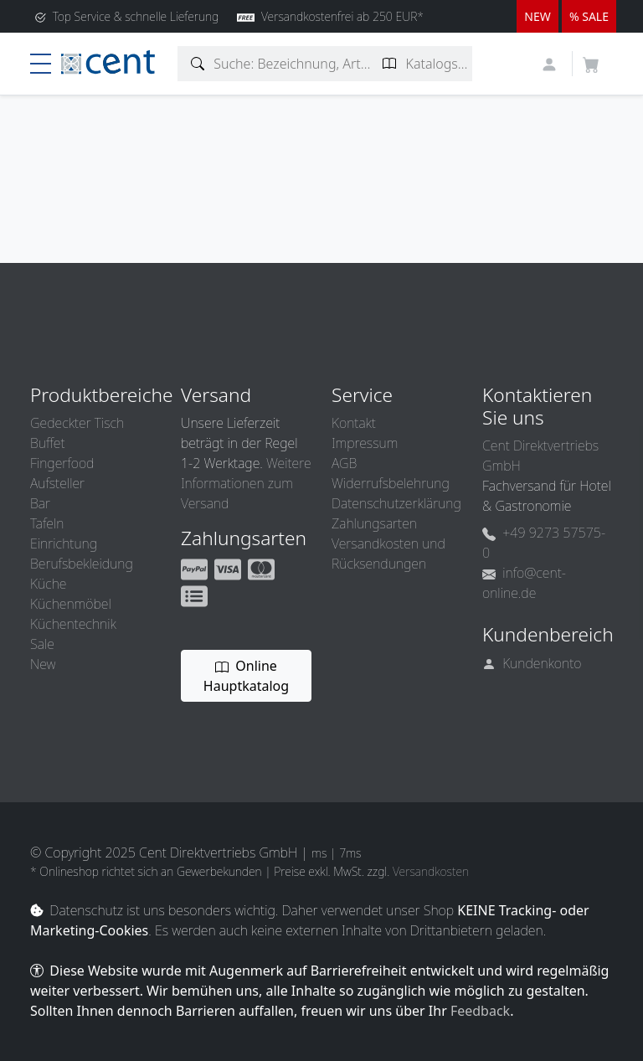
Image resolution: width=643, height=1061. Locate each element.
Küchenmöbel (70, 604)
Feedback (480, 1011)
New (42, 664)
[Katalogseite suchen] (389, 64)
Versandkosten (431, 871)
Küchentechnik (73, 624)
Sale (42, 644)
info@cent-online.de (524, 583)
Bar (40, 503)
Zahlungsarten (374, 523)
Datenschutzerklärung (396, 503)
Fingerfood (62, 463)
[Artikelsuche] (198, 64)
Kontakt (354, 423)
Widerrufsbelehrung (391, 483)
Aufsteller (57, 483)
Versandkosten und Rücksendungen (388, 553)
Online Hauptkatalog (246, 676)
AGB (344, 463)
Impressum (365, 443)
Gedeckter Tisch (77, 423)
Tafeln (47, 523)
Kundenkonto (532, 663)
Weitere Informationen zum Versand (246, 483)
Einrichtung (63, 543)
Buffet (47, 443)
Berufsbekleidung (81, 563)
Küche (48, 583)
